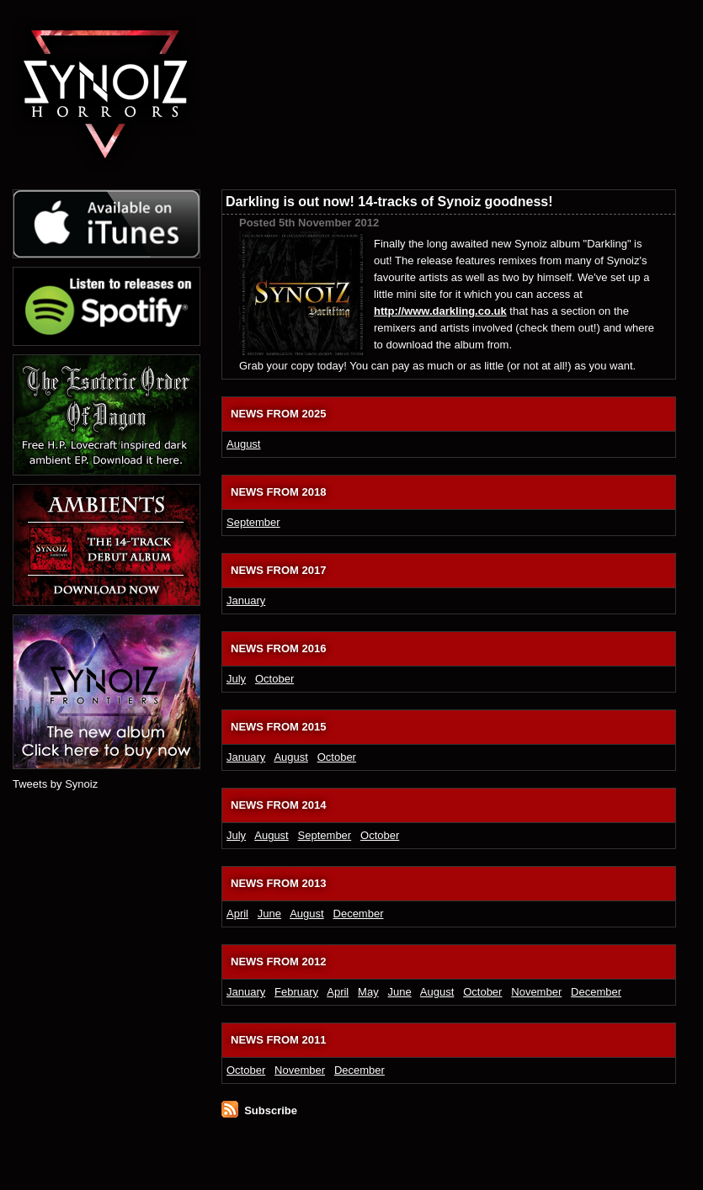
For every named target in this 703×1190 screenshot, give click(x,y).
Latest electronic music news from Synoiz (372, 37)
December (358, 913)
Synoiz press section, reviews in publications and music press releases (518, 67)
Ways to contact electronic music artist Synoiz (590, 37)
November (536, 991)
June (269, 913)
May (368, 991)
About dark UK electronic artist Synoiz (441, 37)
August (243, 444)
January (245, 600)
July (236, 678)
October (274, 678)
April (237, 913)
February (296, 991)
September (253, 522)
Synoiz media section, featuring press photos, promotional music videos (449, 67)
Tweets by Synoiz (55, 784)
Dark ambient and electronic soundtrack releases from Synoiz (366, 67)
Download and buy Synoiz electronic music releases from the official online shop (603, 67)
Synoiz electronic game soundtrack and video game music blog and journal (509, 37)
